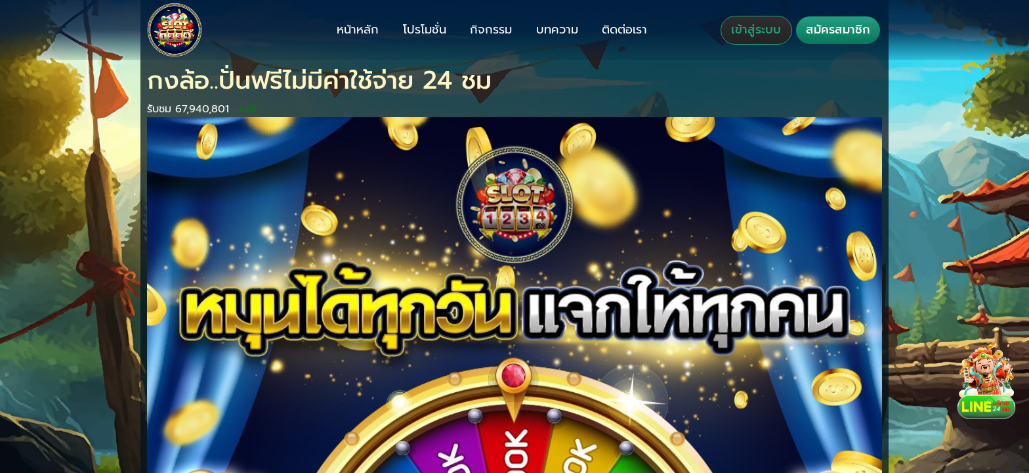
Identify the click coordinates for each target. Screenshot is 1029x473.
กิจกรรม (491, 29)
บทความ (557, 29)
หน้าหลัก (358, 29)
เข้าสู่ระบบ (756, 29)
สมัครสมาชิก (838, 29)
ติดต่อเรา (624, 29)
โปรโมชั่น (424, 29)
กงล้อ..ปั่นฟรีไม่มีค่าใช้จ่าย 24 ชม (319, 80)
